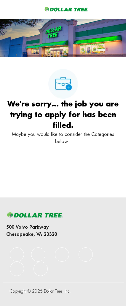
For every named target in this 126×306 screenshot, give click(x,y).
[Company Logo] (66, 9)
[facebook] (17, 254)
